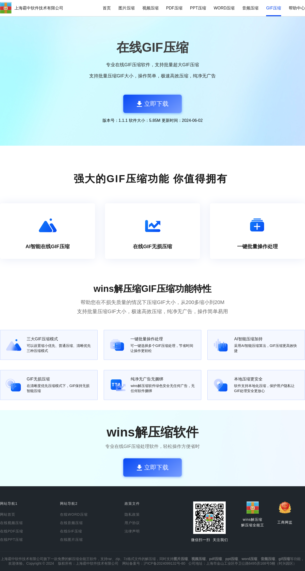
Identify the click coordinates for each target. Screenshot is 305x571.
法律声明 (132, 531)
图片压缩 (126, 8)
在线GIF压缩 (71, 531)
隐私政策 (132, 514)
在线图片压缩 (71, 540)
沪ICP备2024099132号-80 (164, 563)
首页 (107, 8)
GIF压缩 (273, 8)
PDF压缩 (174, 8)
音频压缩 (250, 8)
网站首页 (7, 514)
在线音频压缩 (71, 523)
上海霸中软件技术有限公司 (38, 8)
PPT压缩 (198, 8)
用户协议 (132, 523)
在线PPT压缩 (11, 540)
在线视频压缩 (11, 523)
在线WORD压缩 (73, 514)
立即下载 (153, 103)
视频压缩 (150, 8)
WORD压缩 (224, 8)
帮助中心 (297, 8)
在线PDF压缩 (11, 531)
